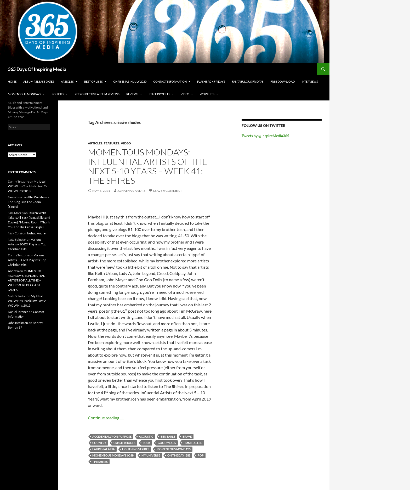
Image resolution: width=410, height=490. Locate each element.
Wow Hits (207, 94)
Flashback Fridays (211, 81)
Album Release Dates (38, 81)
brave (187, 436)
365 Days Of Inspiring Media (37, 69)
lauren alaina (103, 449)
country (99, 442)
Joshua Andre (36, 233)
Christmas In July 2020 (129, 81)
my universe (150, 455)
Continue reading (106, 417)
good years (167, 442)
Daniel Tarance (18, 312)
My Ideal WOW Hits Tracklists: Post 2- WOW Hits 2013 (27, 186)
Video (185, 94)
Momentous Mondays (24, 94)
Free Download (282, 81)
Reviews (132, 94)
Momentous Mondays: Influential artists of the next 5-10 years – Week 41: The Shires (147, 166)
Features (111, 143)
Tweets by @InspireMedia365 (265, 135)
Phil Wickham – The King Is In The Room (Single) (28, 202)
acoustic (146, 436)
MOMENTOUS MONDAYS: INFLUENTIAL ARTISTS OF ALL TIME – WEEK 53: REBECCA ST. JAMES (26, 280)
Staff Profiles (159, 94)
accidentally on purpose (112, 436)
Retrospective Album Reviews (97, 94)
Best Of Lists (93, 81)
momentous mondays (174, 449)
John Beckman (18, 323)
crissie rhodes (124, 442)
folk (146, 442)
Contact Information (170, 81)
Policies (58, 94)
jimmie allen (192, 442)
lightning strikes (135, 449)
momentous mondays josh (113, 455)
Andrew (13, 271)
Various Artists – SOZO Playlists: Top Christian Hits (27, 244)
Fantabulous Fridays (248, 81)
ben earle (168, 436)
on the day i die (178, 455)
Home (12, 81)
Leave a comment (167, 191)
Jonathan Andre (131, 191)
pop (201, 455)
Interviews (309, 81)
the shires (100, 461)
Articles (67, 81)
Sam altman (16, 197)
